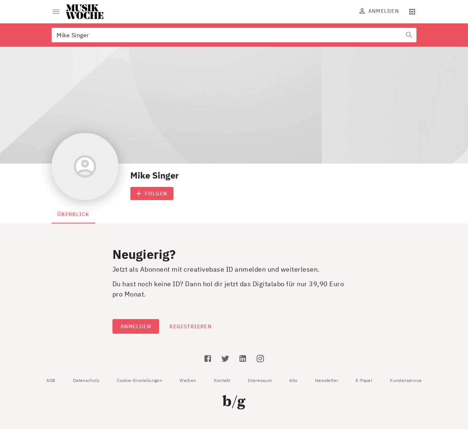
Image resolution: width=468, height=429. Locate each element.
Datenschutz (86, 380)
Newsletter (326, 380)
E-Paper (364, 380)
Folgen (151, 193)
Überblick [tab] (73, 214)
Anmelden (379, 11)
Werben (188, 380)
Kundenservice (406, 380)
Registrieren (190, 326)
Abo (293, 380)
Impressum (260, 380)
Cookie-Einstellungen (139, 380)
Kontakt (222, 380)
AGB (50, 380)
